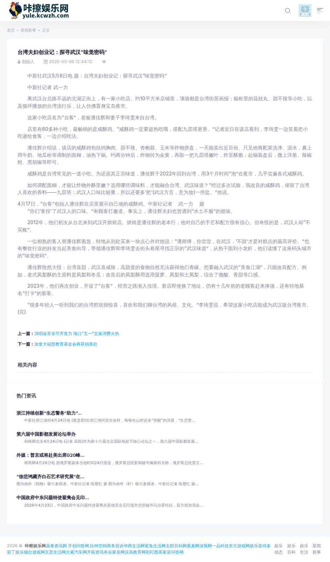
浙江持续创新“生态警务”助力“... (49, 413)
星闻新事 (28, 30)
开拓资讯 (95, 552)
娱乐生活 (304, 549)
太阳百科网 (176, 545)
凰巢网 (193, 545)
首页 (11, 30)
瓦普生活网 (55, 552)
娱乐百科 (291, 549)
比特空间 (98, 545)
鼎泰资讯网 (56, 545)
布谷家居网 (114, 552)
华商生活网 (134, 545)
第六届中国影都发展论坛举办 (46, 434)
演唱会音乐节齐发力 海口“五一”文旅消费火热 (76, 333)
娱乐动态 (278, 549)
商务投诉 (115, 545)
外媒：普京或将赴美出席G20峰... (50, 455)
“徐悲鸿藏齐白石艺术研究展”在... (50, 476)
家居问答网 (173, 552)
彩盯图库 (154, 552)
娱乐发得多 (260, 545)
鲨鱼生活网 (155, 545)
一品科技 (220, 545)
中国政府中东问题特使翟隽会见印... (52, 497)
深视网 (205, 545)
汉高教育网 (135, 552)
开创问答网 (78, 545)
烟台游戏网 (34, 552)
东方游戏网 (239, 545)
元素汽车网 (76, 552)
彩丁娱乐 (15, 552)
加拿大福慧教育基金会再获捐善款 (65, 344)
